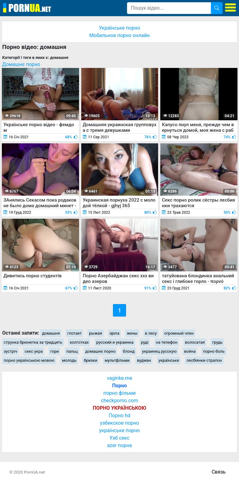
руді (144, 342)
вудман (144, 360)
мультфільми (117, 360)
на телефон (166, 342)
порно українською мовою (29, 360)
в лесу (151, 333)
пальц (72, 351)
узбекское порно (119, 423)
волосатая (195, 342)
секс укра (34, 351)
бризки (90, 360)
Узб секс (119, 438)
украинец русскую (159, 351)
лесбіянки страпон (204, 360)
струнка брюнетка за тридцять (33, 342)
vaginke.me (119, 378)
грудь (217, 342)
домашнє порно (100, 351)
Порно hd (119, 415)
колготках (79, 342)
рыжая (95, 333)
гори (54, 351)
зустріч (10, 351)
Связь (219, 472)
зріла (115, 333)
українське (168, 360)
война (190, 351)
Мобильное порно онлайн (119, 35)
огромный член (179, 333)
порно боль (213, 351)
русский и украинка (115, 342)
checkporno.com (119, 400)
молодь (69, 360)
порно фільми (119, 393)
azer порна (119, 445)
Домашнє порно (21, 64)
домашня (51, 333)
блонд (128, 351)
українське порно (119, 430)
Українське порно (119, 28)
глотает (74, 333)
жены (132, 333)
